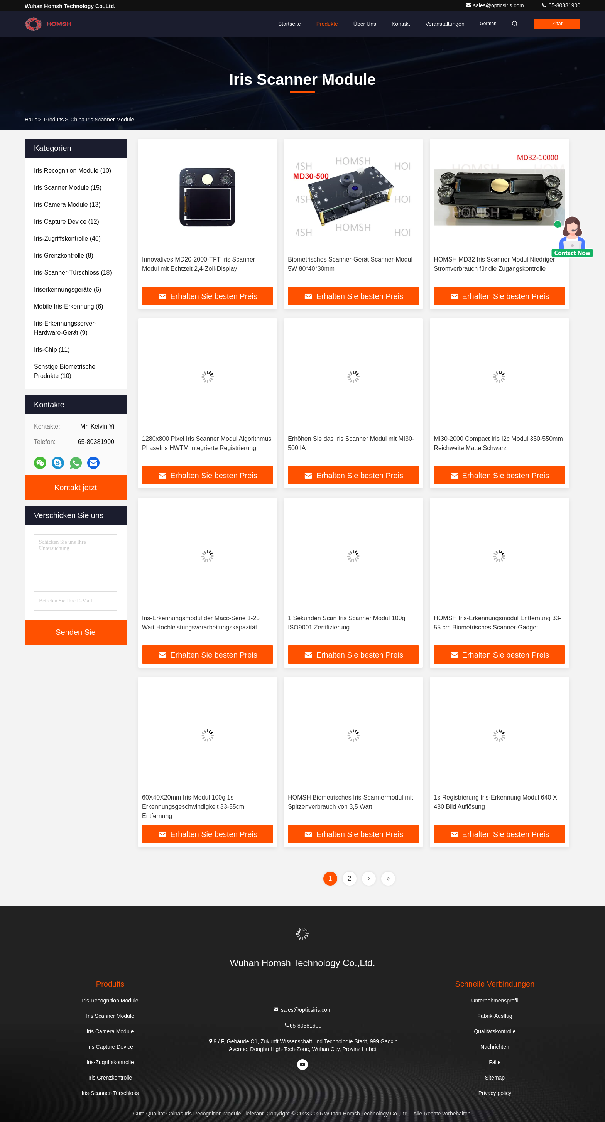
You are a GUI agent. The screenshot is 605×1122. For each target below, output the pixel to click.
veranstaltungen (442, 24)
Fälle (494, 1062)
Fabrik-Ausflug (494, 1016)
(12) (66, 221)
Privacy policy (495, 1093)
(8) (63, 255)
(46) (67, 238)
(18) (73, 272)
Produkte (325, 24)
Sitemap (495, 1078)
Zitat (556, 24)
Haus (31, 119)
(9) (65, 328)
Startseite (286, 24)
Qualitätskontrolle (494, 1031)
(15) (67, 187)
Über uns (362, 24)
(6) (67, 289)
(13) (67, 204)
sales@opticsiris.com (495, 5)
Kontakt (398, 24)
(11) (51, 349)
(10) (72, 170)
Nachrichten (494, 1047)
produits (54, 119)
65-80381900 (560, 5)
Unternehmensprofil (494, 1000)
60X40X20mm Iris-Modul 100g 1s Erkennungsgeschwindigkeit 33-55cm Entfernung (193, 806)
